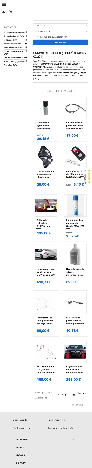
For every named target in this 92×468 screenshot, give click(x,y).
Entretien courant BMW (12, 44)
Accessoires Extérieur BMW (14, 32)
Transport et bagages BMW (14, 61)
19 (74, 395)
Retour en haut (77, 405)
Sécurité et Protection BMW (14, 58)
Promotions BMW (10, 65)
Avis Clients (85, 177)
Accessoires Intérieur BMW (14, 36)
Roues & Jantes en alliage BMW (13, 52)
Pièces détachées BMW (13, 48)
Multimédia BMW (10, 40)
